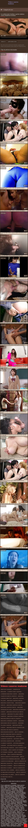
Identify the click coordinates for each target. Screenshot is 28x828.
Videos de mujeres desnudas (16, 794)
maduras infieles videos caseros (11, 718)
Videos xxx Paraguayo (11, 787)
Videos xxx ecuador (14, 808)
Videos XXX (10, 804)
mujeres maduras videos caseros (11, 734)
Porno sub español (10, 791)
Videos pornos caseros (12, 810)
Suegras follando (5, 823)
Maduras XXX (20, 812)
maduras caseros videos (8, 707)
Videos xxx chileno (9, 809)
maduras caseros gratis (14, 705)
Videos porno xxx (12, 822)
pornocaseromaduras (8, 736)
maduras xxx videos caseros (9, 729)
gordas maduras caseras (12, 41)
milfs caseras (19, 732)
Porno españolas (12, 803)
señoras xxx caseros (7, 747)
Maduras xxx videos (6, 816)
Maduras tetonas (20, 815)
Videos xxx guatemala (16, 802)
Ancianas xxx (10, 798)
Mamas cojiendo (10, 806)
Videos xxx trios (19, 806)
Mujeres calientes (15, 796)
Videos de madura (9, 786)
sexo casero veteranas (16, 750)
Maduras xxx (16, 797)
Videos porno (19, 821)
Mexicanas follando (11, 812)
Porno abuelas (4, 808)
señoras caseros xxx (7, 741)
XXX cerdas (4, 814)
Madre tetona (4, 794)
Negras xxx (14, 824)
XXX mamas (15, 790)
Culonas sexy (17, 804)
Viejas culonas (8, 800)
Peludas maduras (16, 816)
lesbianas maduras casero (9, 694)
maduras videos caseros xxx (15, 727)
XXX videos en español (20, 820)
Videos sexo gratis (11, 811)
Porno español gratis (16, 823)
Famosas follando (21, 792)
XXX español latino (12, 788)
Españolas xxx (9, 805)
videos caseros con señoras (10, 756)
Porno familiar (8, 797)
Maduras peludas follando (13, 818)
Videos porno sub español (20, 800)
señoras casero (19, 738)
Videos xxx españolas (20, 793)
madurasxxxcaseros (7, 732)
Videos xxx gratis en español (14, 817)
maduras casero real (7, 703)
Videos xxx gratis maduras (8, 821)
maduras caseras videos (14, 700)
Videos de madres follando (14, 826)
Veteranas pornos (18, 805)
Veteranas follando (10, 792)
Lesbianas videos (8, 820)
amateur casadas (6, 689)
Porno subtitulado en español (8, 785)
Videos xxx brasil (5, 802)
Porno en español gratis (7, 793)
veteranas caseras (7, 752)
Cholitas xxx (17, 798)
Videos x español (5, 796)
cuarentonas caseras (14, 691)
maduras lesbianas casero (9, 720)
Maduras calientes (11, 815)
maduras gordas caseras (15, 716)
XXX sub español (22, 822)
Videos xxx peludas (10, 799)
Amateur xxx (3, 41)
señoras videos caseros (15, 745)
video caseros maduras (14, 754)
